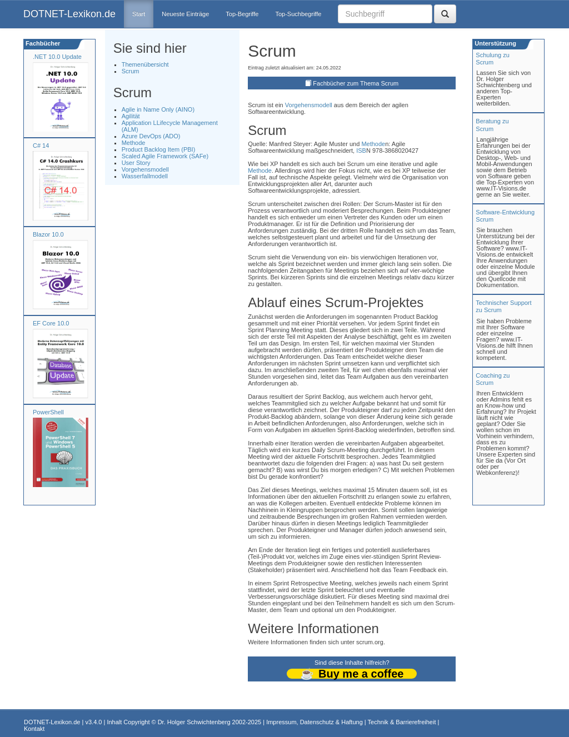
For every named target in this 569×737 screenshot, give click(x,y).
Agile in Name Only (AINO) (158, 109)
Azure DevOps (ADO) (151, 136)
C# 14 (41, 145)
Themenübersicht (145, 64)
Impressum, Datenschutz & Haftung (314, 722)
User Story (136, 162)
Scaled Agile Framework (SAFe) (165, 156)
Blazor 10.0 (48, 234)
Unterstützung (494, 43)
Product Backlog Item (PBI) (159, 149)
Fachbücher (42, 43)
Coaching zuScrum (493, 379)
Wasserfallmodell (145, 176)
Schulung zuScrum (493, 59)
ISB (361, 150)
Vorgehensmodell (145, 169)
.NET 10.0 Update (57, 56)
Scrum (130, 71)
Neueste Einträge (185, 14)
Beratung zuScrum (492, 125)
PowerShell (48, 412)
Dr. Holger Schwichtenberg (194, 722)
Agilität (131, 116)
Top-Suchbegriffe (298, 14)
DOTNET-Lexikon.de (69, 13)
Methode (134, 142)
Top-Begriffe (242, 14)
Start (138, 14)
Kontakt (34, 728)
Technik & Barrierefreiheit (402, 722)
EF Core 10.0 (51, 323)
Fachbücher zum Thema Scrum (355, 83)
